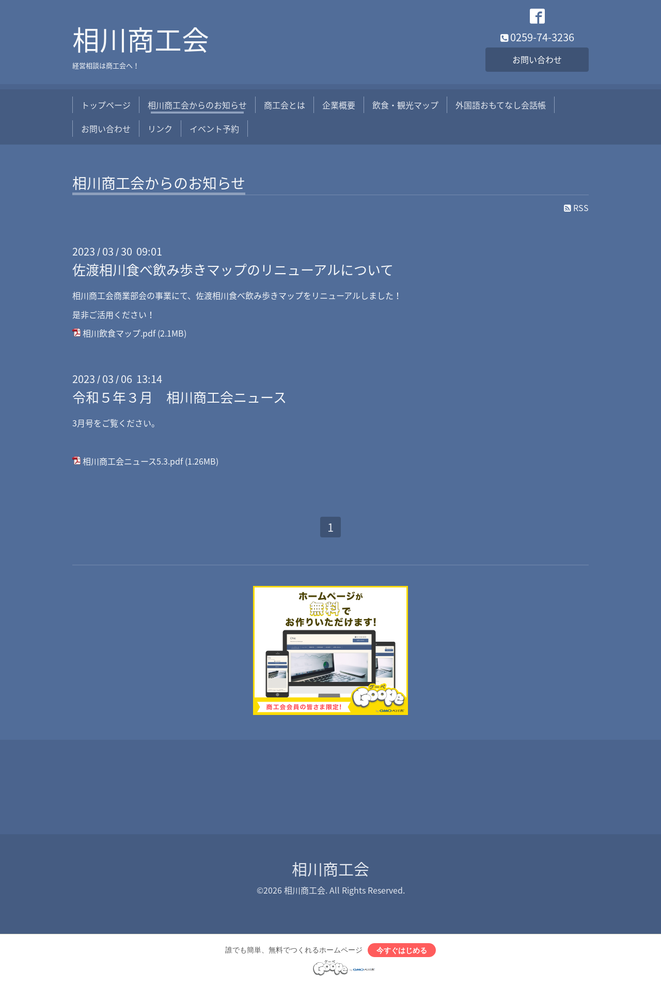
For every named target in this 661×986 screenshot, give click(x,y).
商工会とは (284, 105)
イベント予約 (214, 128)
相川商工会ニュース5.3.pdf (133, 461)
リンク (160, 128)
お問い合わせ (537, 59)
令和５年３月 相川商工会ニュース (179, 397)
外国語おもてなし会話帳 (500, 105)
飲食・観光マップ (405, 105)
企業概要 (338, 105)
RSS (576, 207)
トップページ (106, 105)
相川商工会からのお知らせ (197, 105)
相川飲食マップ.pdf (119, 333)
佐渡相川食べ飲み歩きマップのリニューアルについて (233, 269)
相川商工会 (140, 39)
